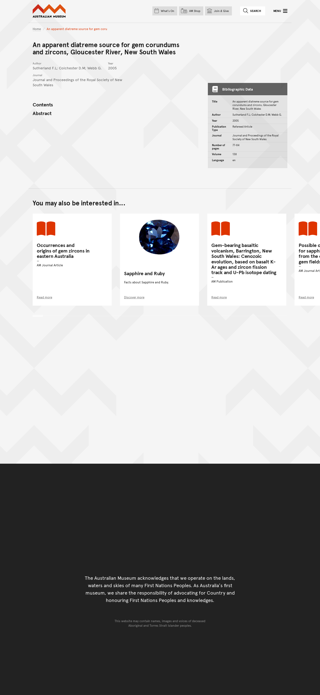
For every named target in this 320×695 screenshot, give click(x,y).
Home (37, 29)
